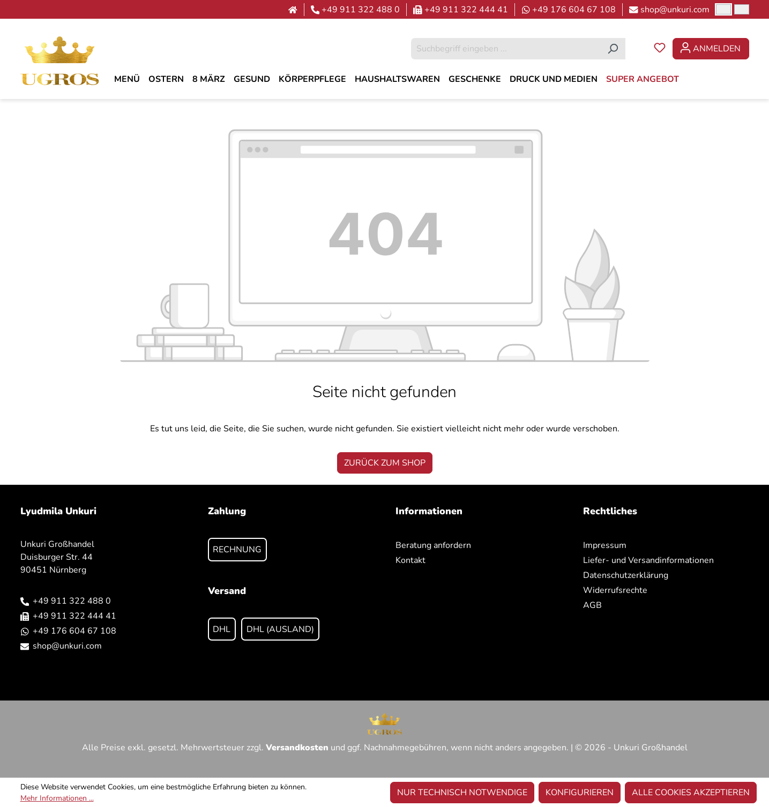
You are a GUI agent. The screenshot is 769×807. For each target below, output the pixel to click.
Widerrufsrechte (615, 590)
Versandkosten (297, 747)
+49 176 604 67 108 (574, 10)
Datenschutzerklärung (625, 575)
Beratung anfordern (433, 545)
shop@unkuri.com (675, 10)
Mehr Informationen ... (57, 798)
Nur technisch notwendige (462, 792)
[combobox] (506, 48)
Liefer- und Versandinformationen (648, 560)
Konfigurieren (580, 792)
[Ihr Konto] (711, 48)
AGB (592, 605)
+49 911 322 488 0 (361, 10)
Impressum (604, 545)
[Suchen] (612, 48)
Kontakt (410, 560)
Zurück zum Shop (384, 463)
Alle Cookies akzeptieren (691, 792)
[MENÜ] (127, 79)
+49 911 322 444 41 (466, 10)
